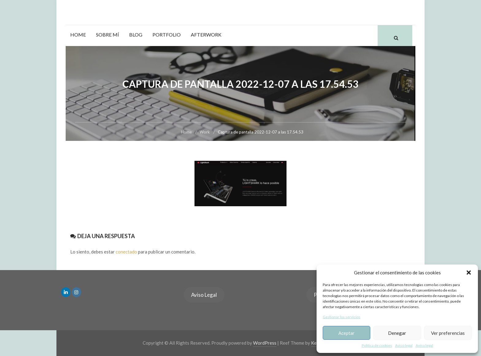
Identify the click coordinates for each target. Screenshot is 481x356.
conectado (126, 251)
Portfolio (166, 34)
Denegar (397, 333)
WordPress (264, 343)
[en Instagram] (76, 292)
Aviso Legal (204, 295)
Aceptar (346, 333)
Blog (135, 34)
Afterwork (206, 34)
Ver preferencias (448, 333)
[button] (469, 272)
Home (78, 34)
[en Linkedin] (65, 292)
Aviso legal (404, 345)
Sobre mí (107, 34)
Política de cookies (377, 345)
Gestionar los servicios (341, 317)
